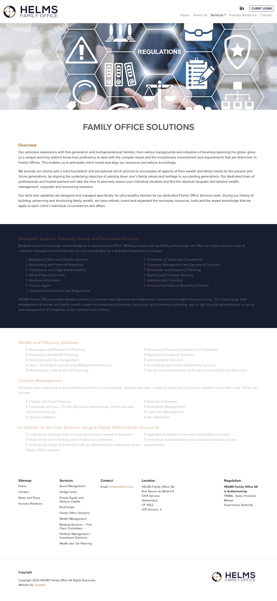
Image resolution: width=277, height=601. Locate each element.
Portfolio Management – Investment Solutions (75, 536)
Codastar (40, 585)
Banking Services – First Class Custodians (76, 526)
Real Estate (67, 507)
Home (185, 15)
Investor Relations (242, 15)
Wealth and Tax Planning (76, 543)
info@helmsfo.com (121, 487)
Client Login (261, 8)
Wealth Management (73, 519)
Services (217, 15)
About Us (200, 15)
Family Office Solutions (75, 513)
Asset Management (72, 486)
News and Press (29, 498)
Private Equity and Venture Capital (72, 499)
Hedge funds (68, 492)
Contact (266, 15)
